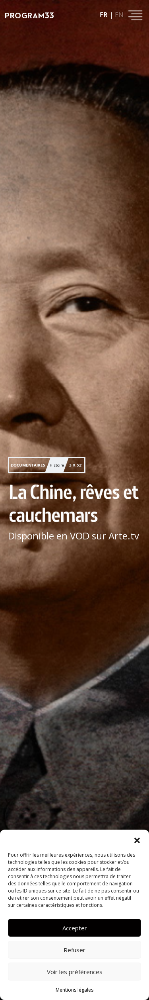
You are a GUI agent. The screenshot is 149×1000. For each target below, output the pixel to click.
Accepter (74, 928)
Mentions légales (74, 989)
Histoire (57, 464)
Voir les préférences (75, 972)
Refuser (74, 950)
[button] (137, 840)
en (119, 14)
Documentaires (28, 465)
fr (104, 14)
